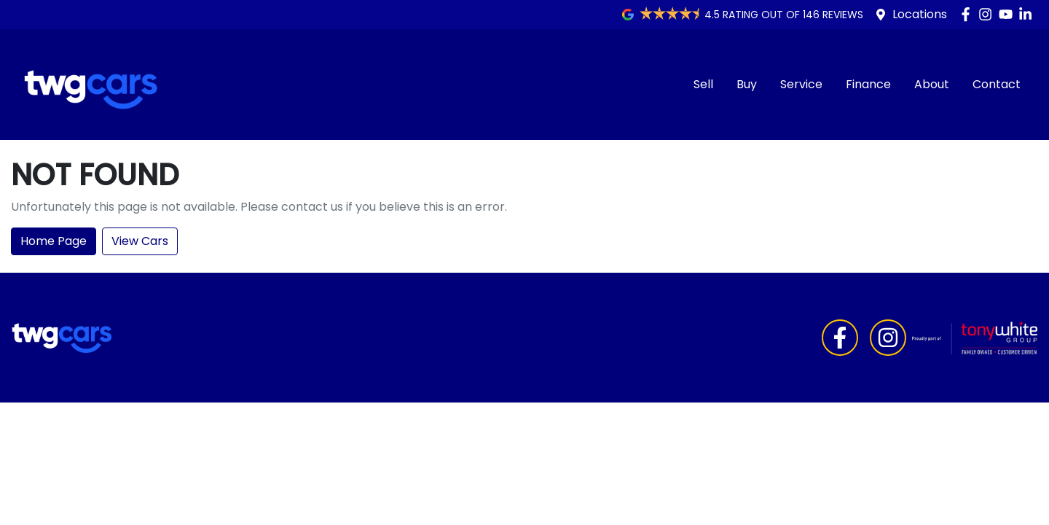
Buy (746, 84)
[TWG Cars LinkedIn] (1028, 14)
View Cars (139, 241)
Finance (868, 84)
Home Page (53, 241)
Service (801, 84)
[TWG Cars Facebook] (968, 14)
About (931, 84)
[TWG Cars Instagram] (988, 14)
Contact (997, 84)
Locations (919, 14)
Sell (703, 84)
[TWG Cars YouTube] (1008, 14)
